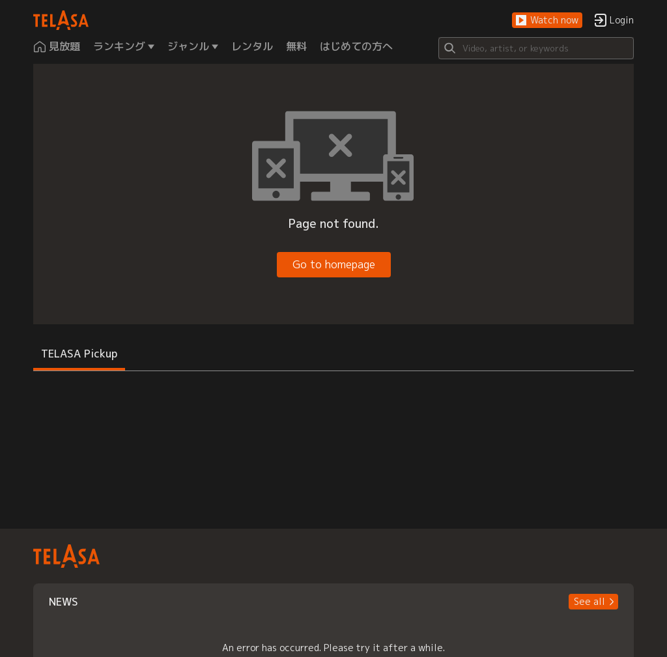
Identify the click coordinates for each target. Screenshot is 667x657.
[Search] (536, 48)
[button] (547, 20)
